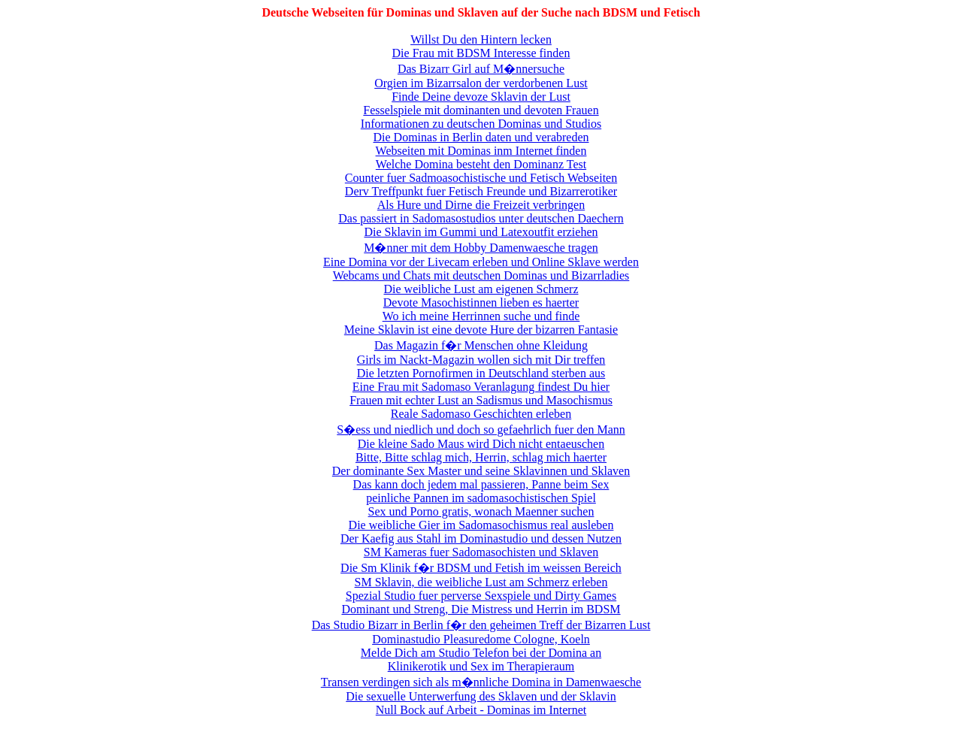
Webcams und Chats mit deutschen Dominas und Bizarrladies (481, 275)
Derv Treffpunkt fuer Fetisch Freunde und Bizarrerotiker (481, 191)
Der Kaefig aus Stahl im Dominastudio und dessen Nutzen (481, 538)
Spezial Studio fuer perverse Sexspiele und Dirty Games (481, 595)
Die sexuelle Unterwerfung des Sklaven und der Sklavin (481, 696)
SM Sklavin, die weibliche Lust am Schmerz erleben (481, 582)
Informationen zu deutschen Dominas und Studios (481, 123)
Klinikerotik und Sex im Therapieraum (481, 666)
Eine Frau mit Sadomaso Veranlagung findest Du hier (481, 386)
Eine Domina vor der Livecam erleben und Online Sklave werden (481, 262)
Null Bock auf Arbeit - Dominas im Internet (481, 709)
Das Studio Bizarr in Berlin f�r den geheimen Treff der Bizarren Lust (481, 625)
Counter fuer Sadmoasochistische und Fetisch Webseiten (481, 177)
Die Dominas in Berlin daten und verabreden (480, 137)
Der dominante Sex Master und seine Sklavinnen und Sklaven (481, 470)
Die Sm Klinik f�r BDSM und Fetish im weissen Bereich (481, 567)
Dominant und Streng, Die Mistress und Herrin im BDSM (480, 609)
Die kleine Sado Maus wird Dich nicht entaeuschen (481, 443)
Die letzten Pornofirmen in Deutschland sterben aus (481, 373)
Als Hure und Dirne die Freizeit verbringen (481, 204)
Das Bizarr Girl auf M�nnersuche (481, 68)
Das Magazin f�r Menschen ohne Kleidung (481, 345)
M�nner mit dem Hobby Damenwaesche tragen (480, 247)
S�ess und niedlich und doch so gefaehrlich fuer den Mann (481, 429)
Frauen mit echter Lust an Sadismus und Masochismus (481, 400)
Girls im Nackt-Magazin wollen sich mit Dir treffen (481, 359)
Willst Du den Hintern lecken (481, 39)
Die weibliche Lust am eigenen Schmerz (480, 289)
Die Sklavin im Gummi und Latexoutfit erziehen (480, 231)
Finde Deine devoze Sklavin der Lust (481, 96)
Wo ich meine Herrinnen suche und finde (481, 316)
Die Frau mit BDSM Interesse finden (481, 53)
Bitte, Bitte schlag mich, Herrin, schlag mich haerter (481, 457)
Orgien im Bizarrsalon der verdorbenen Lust (481, 83)
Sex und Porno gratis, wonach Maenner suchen (481, 511)
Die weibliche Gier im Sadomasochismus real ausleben (481, 525)
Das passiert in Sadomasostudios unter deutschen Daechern (480, 218)
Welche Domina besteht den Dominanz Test (481, 164)
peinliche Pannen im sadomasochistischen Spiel (481, 498)
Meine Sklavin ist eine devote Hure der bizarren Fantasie (481, 329)
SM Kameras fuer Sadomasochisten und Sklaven (481, 552)
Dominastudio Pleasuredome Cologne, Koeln (481, 639)
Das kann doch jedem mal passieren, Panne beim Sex (481, 484)
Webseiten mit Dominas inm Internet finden (481, 150)
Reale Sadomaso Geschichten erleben (481, 413)
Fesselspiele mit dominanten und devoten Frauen (480, 110)
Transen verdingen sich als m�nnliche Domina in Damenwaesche (481, 682)
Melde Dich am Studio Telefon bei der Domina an (481, 652)
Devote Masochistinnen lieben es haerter (481, 302)
